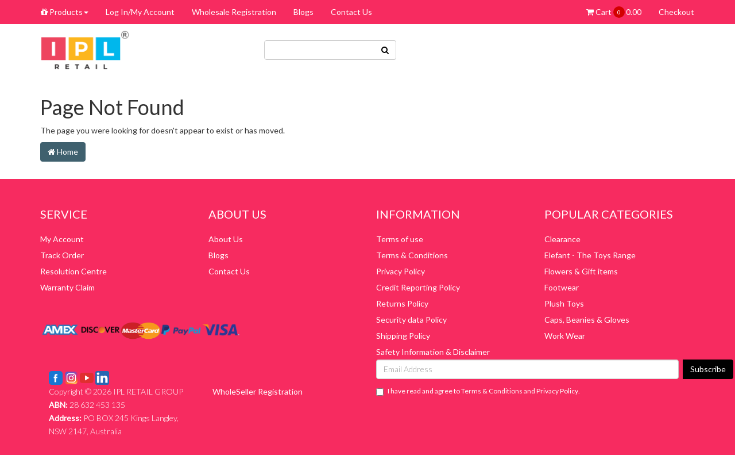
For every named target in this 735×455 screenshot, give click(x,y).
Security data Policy (411, 319)
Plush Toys (564, 303)
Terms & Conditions (412, 255)
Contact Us (351, 12)
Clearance (562, 239)
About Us (225, 239)
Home (63, 151)
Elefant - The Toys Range (590, 255)
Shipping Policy (403, 336)
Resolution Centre (73, 271)
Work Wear (564, 336)
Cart (613, 12)
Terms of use (399, 239)
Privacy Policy (400, 271)
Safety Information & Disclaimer (433, 352)
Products (64, 12)
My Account (62, 239)
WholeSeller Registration (257, 391)
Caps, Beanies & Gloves (586, 319)
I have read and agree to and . (478, 391)
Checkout (676, 12)
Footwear (561, 287)
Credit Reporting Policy (418, 287)
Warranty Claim (67, 287)
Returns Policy (402, 303)
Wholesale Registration (234, 12)
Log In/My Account (140, 12)
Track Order (62, 255)
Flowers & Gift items (581, 271)
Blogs (303, 12)
